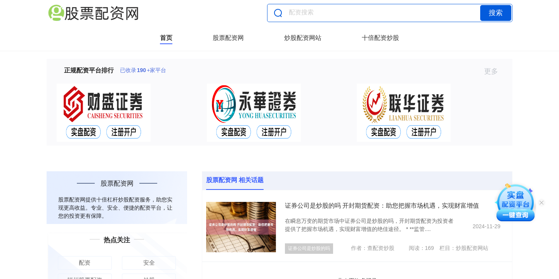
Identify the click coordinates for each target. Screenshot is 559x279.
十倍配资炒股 (380, 37)
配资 (84, 262)
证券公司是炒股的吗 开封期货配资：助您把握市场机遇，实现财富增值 (382, 205)
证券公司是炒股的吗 (309, 248)
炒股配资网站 (302, 37)
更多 (494, 71)
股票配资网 (228, 37)
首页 (166, 37)
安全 (149, 262)
